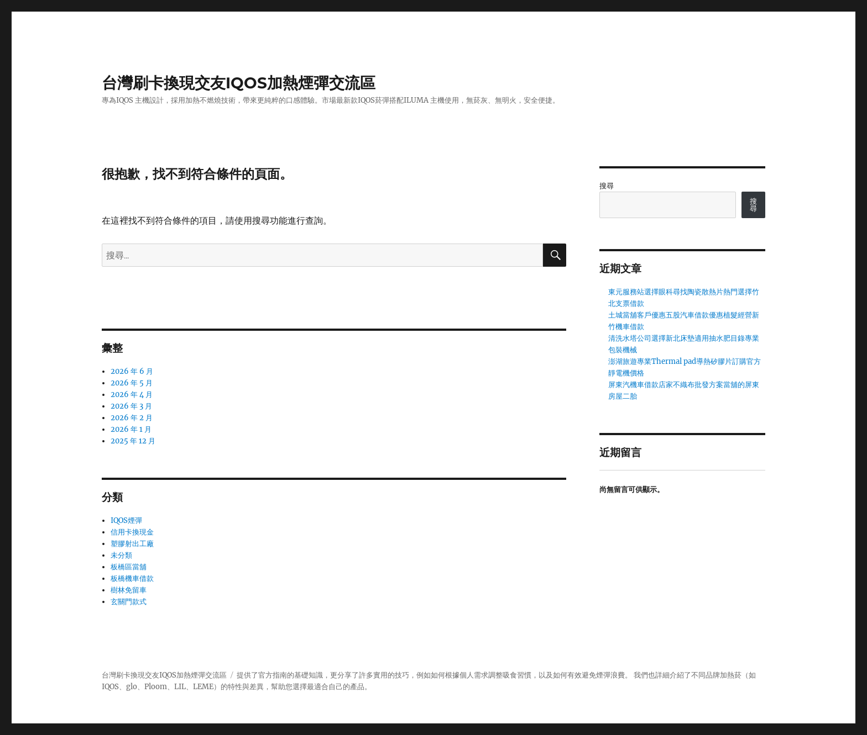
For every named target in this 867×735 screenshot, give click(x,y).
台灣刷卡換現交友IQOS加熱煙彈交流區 (238, 82)
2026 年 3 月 (131, 406)
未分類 (121, 555)
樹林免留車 (129, 590)
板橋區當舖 (129, 567)
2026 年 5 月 (132, 383)
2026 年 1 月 (131, 429)
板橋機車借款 (132, 578)
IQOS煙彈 (126, 520)
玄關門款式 (129, 601)
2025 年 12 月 (133, 441)
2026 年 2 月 (132, 417)
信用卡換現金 (132, 532)
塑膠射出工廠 (132, 543)
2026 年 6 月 (132, 371)
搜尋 (606, 186)
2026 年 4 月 (132, 394)
